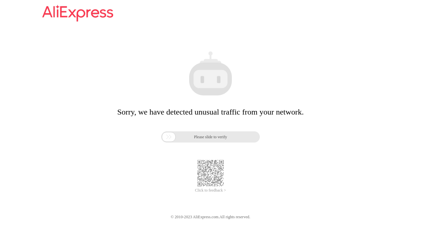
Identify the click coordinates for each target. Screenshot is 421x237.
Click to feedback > (210, 190)
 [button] (168, 137)
